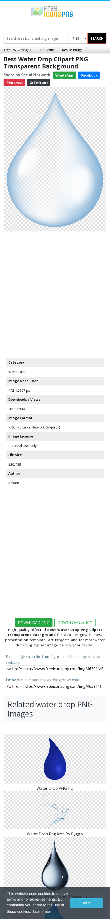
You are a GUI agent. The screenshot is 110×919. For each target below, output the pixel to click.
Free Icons (46, 50)
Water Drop (17, 372)
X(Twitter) (38, 82)
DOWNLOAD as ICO (74, 622)
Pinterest (14, 82)
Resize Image (72, 50)
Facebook (89, 75)
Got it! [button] (86, 903)
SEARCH (97, 38)
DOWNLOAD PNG (33, 622)
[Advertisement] (55, 294)
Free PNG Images (17, 50)
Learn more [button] (43, 911)
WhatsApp (64, 75)
